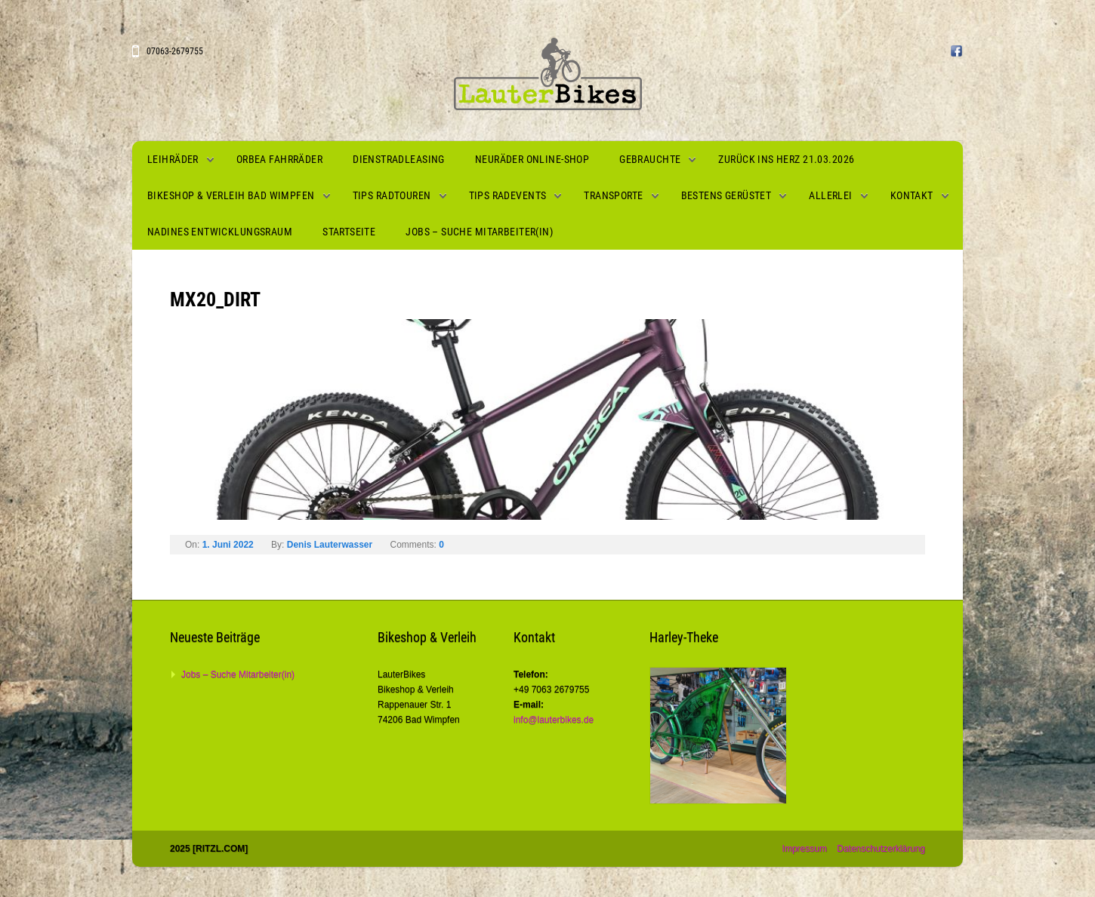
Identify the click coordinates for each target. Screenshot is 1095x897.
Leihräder (173, 159)
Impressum (804, 848)
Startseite (348, 232)
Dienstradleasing (399, 159)
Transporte (613, 195)
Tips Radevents (508, 195)
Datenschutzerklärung (881, 848)
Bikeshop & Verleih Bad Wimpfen (231, 195)
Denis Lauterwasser (329, 544)
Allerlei (830, 195)
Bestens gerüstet (726, 195)
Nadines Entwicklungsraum (219, 232)
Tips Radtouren (392, 195)
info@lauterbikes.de (554, 719)
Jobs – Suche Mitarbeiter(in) (479, 232)
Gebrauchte (649, 159)
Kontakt (911, 195)
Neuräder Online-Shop (532, 159)
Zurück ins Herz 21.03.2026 (786, 159)
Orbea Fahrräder (279, 159)
